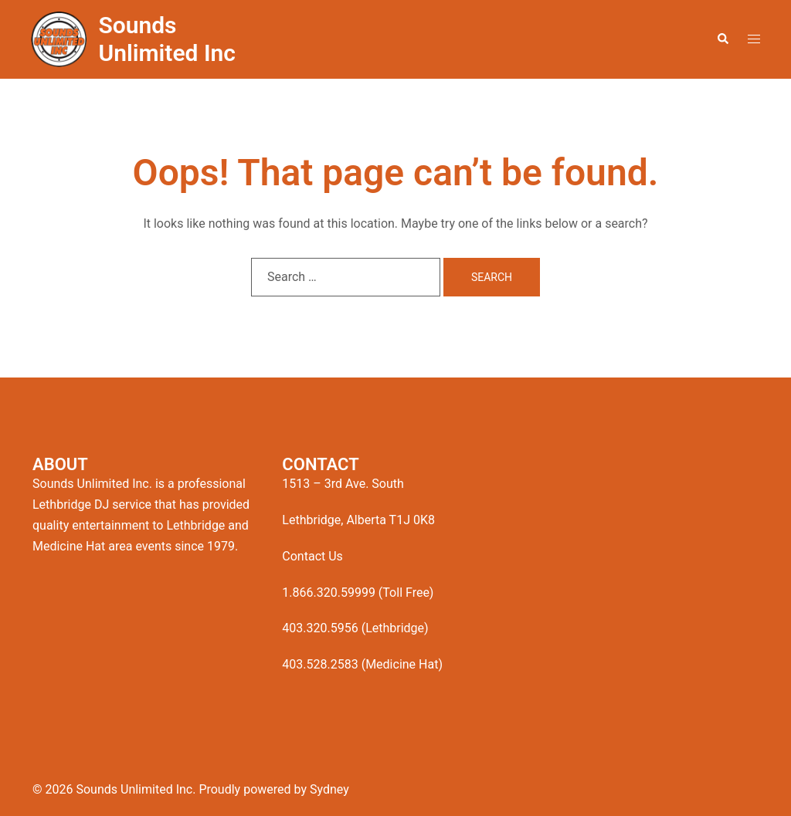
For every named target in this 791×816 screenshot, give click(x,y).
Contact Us (312, 556)
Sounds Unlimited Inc (167, 39)
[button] (722, 39)
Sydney (329, 789)
